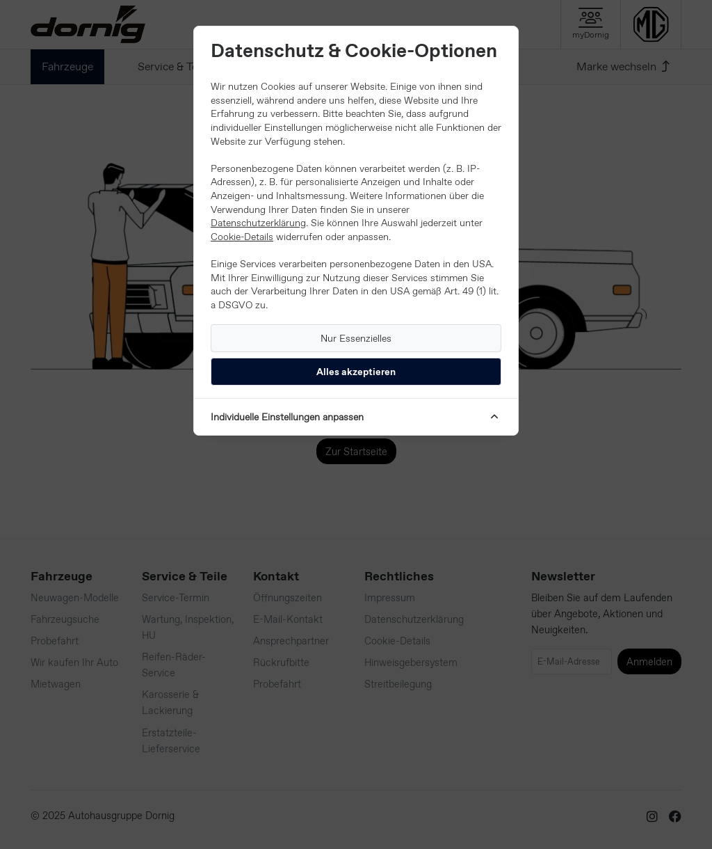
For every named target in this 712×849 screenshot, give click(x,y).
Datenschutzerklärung (258, 222)
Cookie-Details (242, 236)
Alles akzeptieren (356, 371)
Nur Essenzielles (356, 338)
